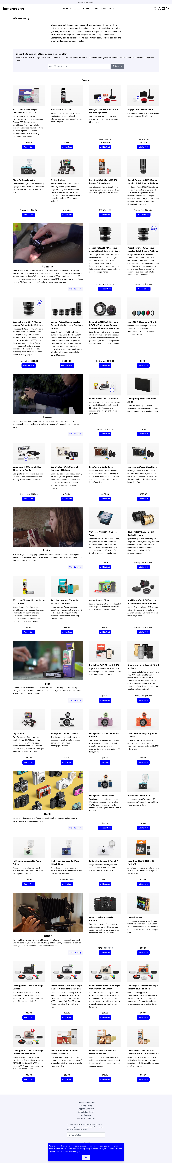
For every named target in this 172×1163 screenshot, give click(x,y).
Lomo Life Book (134, 917)
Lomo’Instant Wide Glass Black (142, 467)
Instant (87, 9)
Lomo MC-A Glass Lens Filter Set (142, 322)
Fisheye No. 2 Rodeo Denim (101, 795)
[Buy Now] (105, 762)
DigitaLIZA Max (58, 180)
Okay (86, 1157)
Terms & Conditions (86, 1102)
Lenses (77, 9)
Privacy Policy (86, 1105)
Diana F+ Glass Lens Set (24, 180)
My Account (86, 1115)
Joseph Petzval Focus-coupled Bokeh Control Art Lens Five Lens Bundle (67, 325)
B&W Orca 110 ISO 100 (61, 109)
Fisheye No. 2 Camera (64, 733)
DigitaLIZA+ (18, 733)
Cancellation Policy (86, 1112)
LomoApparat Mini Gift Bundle (103, 398)
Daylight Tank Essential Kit (140, 109)
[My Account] (159, 8)
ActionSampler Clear (99, 600)
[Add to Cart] (28, 147)
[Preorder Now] (143, 215)
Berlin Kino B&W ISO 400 (104, 665)
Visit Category (75, 289)
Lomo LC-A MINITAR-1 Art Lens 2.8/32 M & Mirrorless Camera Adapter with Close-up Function (104, 325)
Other (112, 9)
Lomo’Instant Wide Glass (101, 467)
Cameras (66, 9)
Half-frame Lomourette (138, 795)
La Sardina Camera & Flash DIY (103, 861)
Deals (103, 9)
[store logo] (13, 8)
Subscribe (117, 66)
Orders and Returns (86, 1118)
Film (96, 9)
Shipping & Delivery (86, 1109)
